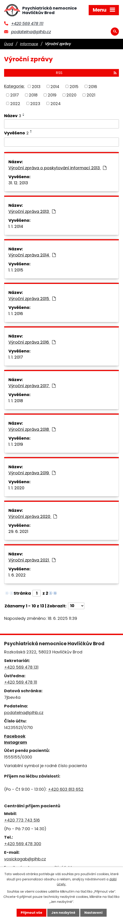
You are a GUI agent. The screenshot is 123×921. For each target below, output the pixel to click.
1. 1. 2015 (15, 270)
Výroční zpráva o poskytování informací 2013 (57, 168)
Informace (29, 44)
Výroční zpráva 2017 (31, 386)
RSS (86, 72)
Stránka (22, 593)
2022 (15, 103)
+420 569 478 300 (22, 844)
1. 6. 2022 (17, 575)
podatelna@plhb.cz (31, 31)
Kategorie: (14, 86)
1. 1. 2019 (15, 444)
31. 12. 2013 (18, 183)
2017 (14, 95)
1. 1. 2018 (15, 401)
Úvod (8, 44)
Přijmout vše (31, 912)
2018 (33, 95)
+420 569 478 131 (21, 667)
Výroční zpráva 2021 (31, 560)
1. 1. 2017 (15, 357)
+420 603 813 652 (65, 789)
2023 (35, 103)
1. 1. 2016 (15, 313)
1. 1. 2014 (15, 226)
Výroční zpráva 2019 (31, 473)
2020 (71, 95)
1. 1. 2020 (16, 488)
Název (12, 115)
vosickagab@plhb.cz (25, 859)
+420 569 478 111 (27, 23)
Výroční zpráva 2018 (31, 429)
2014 (54, 86)
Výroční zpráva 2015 (32, 298)
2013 (36, 86)
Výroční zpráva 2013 (31, 211)
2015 (74, 86)
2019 (52, 95)
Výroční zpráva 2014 (32, 255)
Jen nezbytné (63, 912)
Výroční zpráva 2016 (31, 342)
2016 (92, 86)
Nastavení (93, 912)
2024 (55, 103)
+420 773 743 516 (22, 820)
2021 (91, 95)
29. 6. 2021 (18, 531)
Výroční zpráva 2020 (32, 516)
